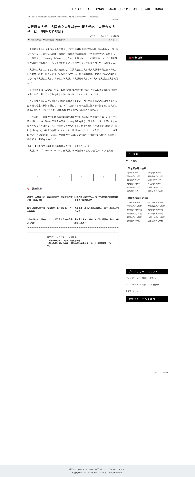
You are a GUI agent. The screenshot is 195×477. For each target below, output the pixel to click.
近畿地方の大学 (133, 184)
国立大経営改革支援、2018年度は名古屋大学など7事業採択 (49, 210)
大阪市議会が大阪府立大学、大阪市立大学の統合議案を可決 (50, 221)
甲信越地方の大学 (155, 176)
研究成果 (100, 9)
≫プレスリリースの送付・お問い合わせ (142, 285)
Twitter (84, 469)
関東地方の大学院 (134, 206)
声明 (32, 40)
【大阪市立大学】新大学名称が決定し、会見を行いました (63, 146)
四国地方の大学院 (134, 217)
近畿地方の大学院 (134, 214)
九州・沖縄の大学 (155, 187)
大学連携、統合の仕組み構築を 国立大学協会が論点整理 (97, 210)
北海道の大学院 (133, 202)
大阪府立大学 (60, 40)
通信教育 (159, 9)
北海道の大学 (132, 173)
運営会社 (72, 469)
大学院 (147, 9)
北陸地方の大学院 (155, 210)
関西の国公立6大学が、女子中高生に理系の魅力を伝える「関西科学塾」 (96, 198)
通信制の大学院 (133, 221)
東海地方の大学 (133, 180)
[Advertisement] (73, 164)
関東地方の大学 (133, 176)
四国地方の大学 (133, 187)
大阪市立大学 (49, 40)
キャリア (124, 9)
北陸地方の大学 (154, 180)
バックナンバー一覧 (159, 372)
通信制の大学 (132, 191)
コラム (88, 9)
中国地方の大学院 (155, 214)
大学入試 (112, 9)
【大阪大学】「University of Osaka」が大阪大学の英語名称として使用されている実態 (70, 150)
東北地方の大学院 (155, 202)
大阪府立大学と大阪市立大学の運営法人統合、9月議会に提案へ (96, 221)
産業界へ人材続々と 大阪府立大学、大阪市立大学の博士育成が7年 (50, 198)
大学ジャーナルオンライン (97, 473)
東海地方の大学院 (134, 210)
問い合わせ (101, 469)
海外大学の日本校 (155, 191)
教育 (135, 9)
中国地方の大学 (154, 184)
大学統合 (38, 40)
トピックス (76, 9)
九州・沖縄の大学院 (156, 217)
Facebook (92, 469)
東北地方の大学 (154, 173)
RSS (79, 469)
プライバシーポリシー (117, 469)
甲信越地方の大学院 (156, 206)
